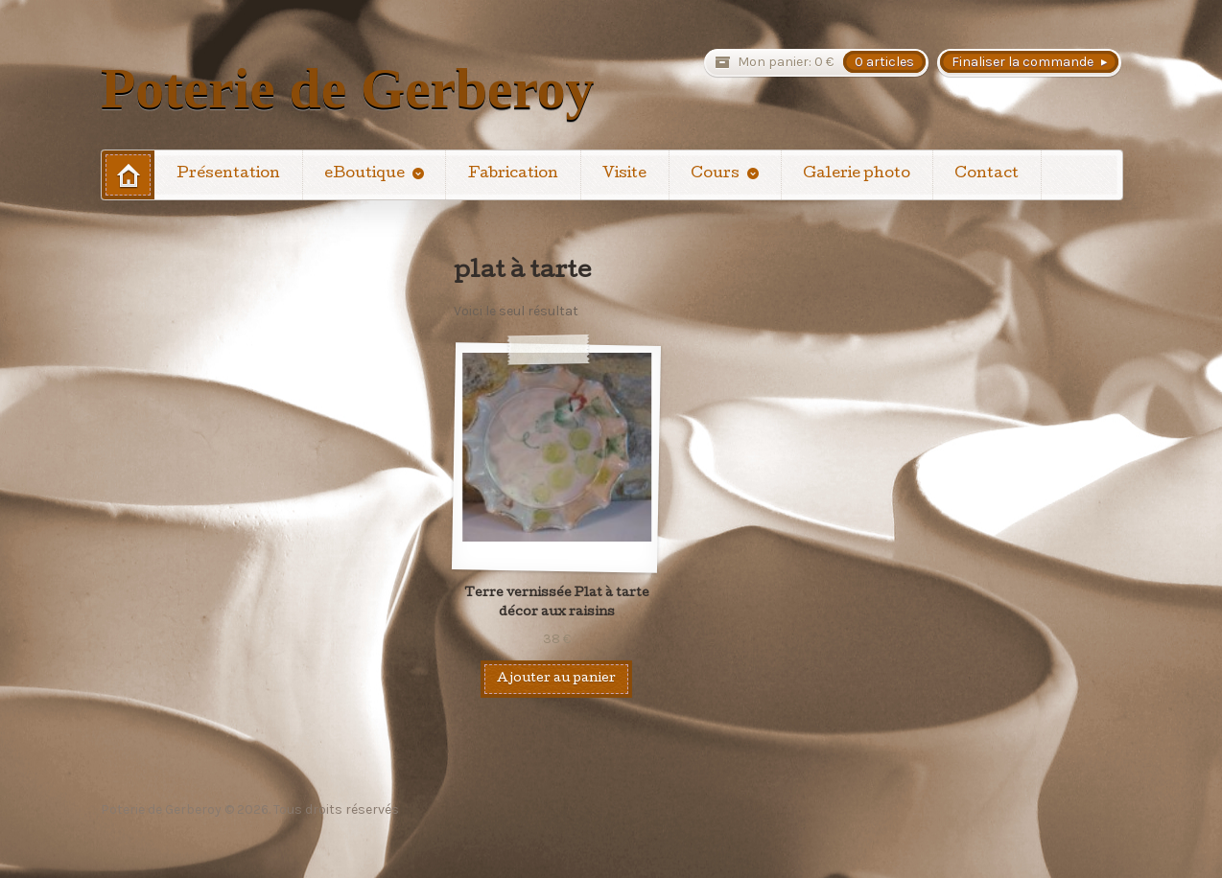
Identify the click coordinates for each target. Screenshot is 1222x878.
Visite (624, 174)
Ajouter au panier (556, 679)
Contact (986, 174)
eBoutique (364, 174)
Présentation (228, 174)
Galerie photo (856, 174)
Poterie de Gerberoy (347, 88)
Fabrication (513, 174)
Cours (715, 174)
